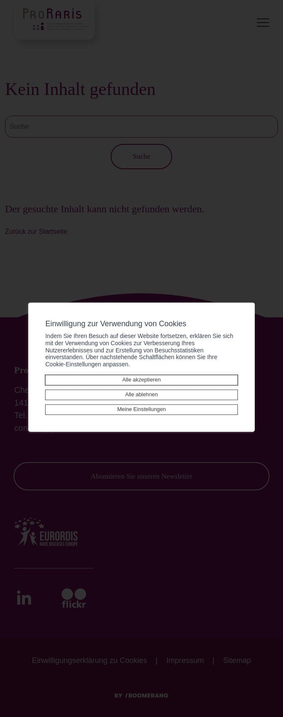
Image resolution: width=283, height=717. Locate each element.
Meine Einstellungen (141, 409)
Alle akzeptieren (141, 379)
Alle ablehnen (141, 394)
